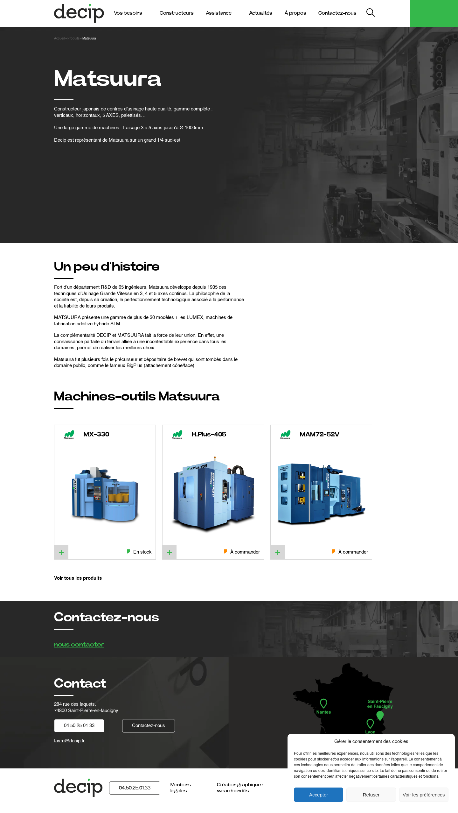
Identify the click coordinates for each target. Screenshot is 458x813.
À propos (295, 13)
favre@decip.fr (69, 741)
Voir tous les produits (78, 578)
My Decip (394, 13)
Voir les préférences (424, 794)
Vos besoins (128, 13)
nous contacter (79, 644)
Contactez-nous (337, 13)
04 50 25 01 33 (79, 725)
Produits (73, 38)
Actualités (260, 13)
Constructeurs (177, 13)
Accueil (59, 38)
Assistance (219, 13)
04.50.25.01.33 (134, 787)
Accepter (318, 794)
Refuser (371, 794)
